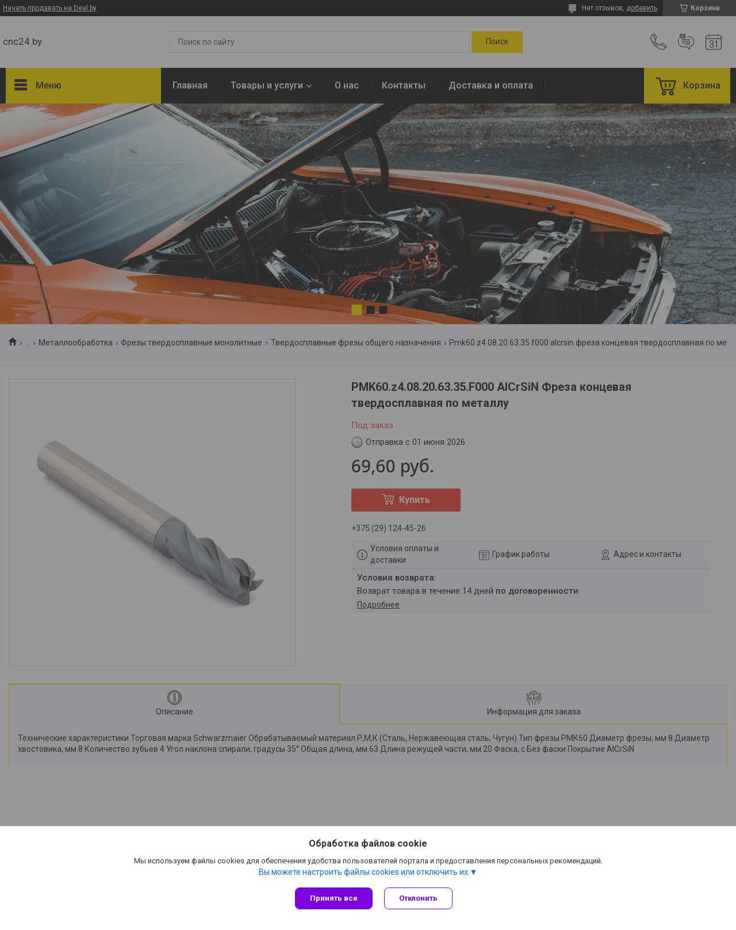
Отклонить (418, 898)
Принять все (334, 898)
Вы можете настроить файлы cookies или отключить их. (364, 872)
